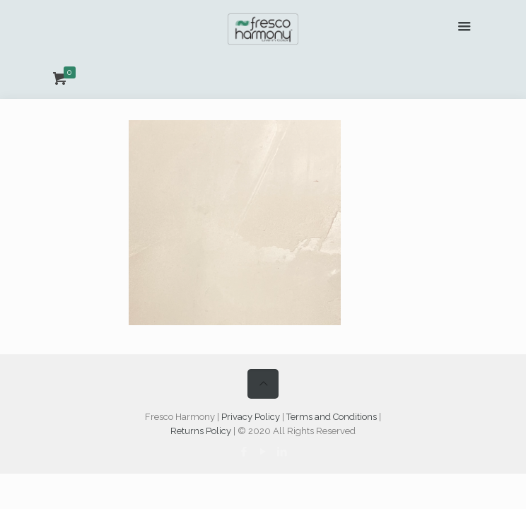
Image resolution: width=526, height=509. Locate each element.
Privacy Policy (250, 416)
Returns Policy (200, 431)
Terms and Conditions (331, 416)
